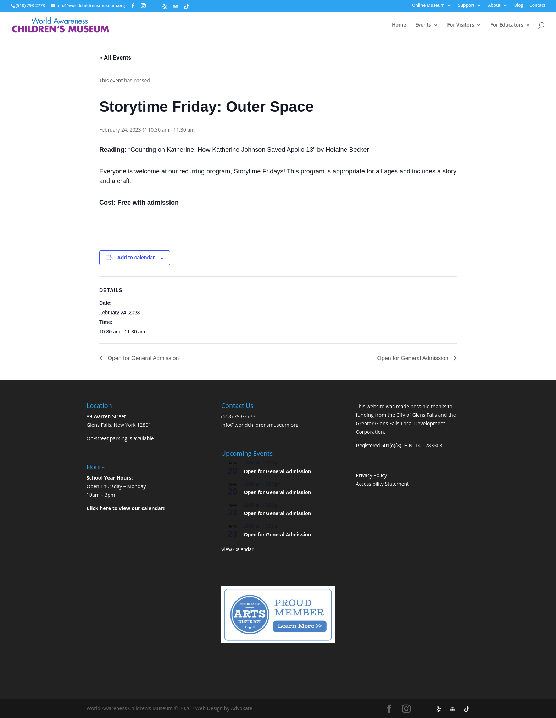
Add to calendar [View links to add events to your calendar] (136, 257)
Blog (518, 5)
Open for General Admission (142, 358)
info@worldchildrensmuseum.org (260, 424)
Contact (537, 5)
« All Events (115, 58)
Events (423, 25)
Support (466, 5)
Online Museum (428, 5)
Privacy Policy (371, 475)
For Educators (506, 25)
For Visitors (460, 25)
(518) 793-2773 (238, 416)
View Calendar (237, 549)
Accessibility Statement (382, 483)
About (494, 5)
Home (399, 25)
